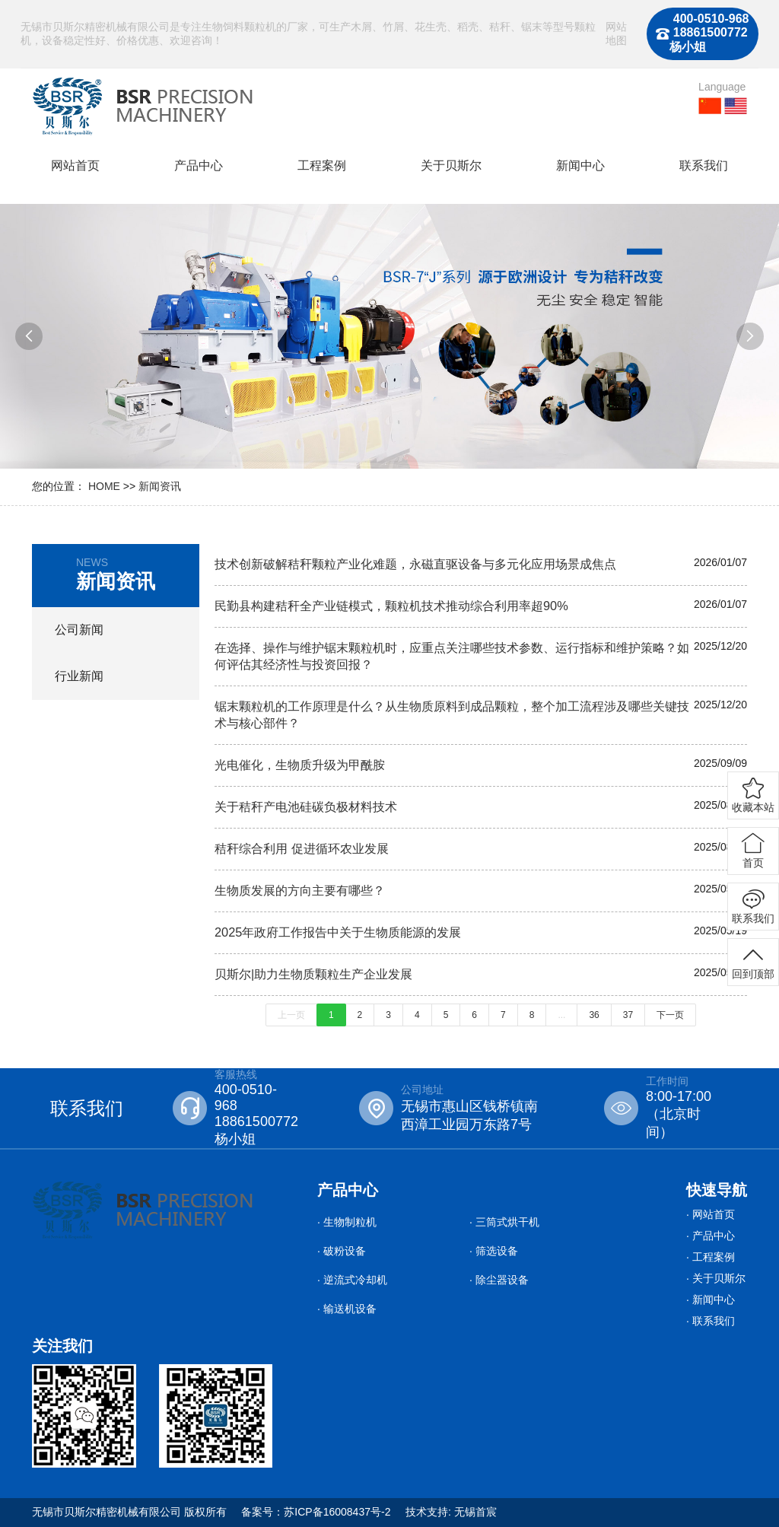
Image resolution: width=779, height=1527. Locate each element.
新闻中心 (580, 165)
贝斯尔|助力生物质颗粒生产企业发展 (313, 974)
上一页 (291, 1015)
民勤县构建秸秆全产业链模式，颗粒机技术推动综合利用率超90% (391, 605)
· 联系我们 (710, 1321)
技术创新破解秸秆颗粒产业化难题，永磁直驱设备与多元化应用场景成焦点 (415, 564)
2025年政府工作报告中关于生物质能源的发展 (338, 932)
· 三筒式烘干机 (504, 1222)
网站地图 (616, 33)
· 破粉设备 (341, 1251)
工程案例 (321, 165)
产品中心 (198, 165)
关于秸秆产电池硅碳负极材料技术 (306, 806)
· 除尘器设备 (499, 1280)
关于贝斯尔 (451, 165)
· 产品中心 (710, 1236)
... (561, 1015)
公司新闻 (79, 629)
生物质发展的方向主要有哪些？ (300, 890)
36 (594, 1015)
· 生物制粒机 (347, 1222)
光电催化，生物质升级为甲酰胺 (300, 764)
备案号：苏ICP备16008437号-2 (315, 1512)
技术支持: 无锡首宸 (451, 1512)
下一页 (670, 1015)
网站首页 (75, 165)
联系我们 (703, 165)
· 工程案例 (710, 1257)
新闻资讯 (159, 486)
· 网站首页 (710, 1214)
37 (628, 1015)
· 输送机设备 (347, 1309)
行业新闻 (79, 676)
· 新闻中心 (710, 1299)
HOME (104, 486)
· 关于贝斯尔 (716, 1278)
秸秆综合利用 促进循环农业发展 (302, 848)
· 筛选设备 (493, 1251)
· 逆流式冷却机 (352, 1280)
